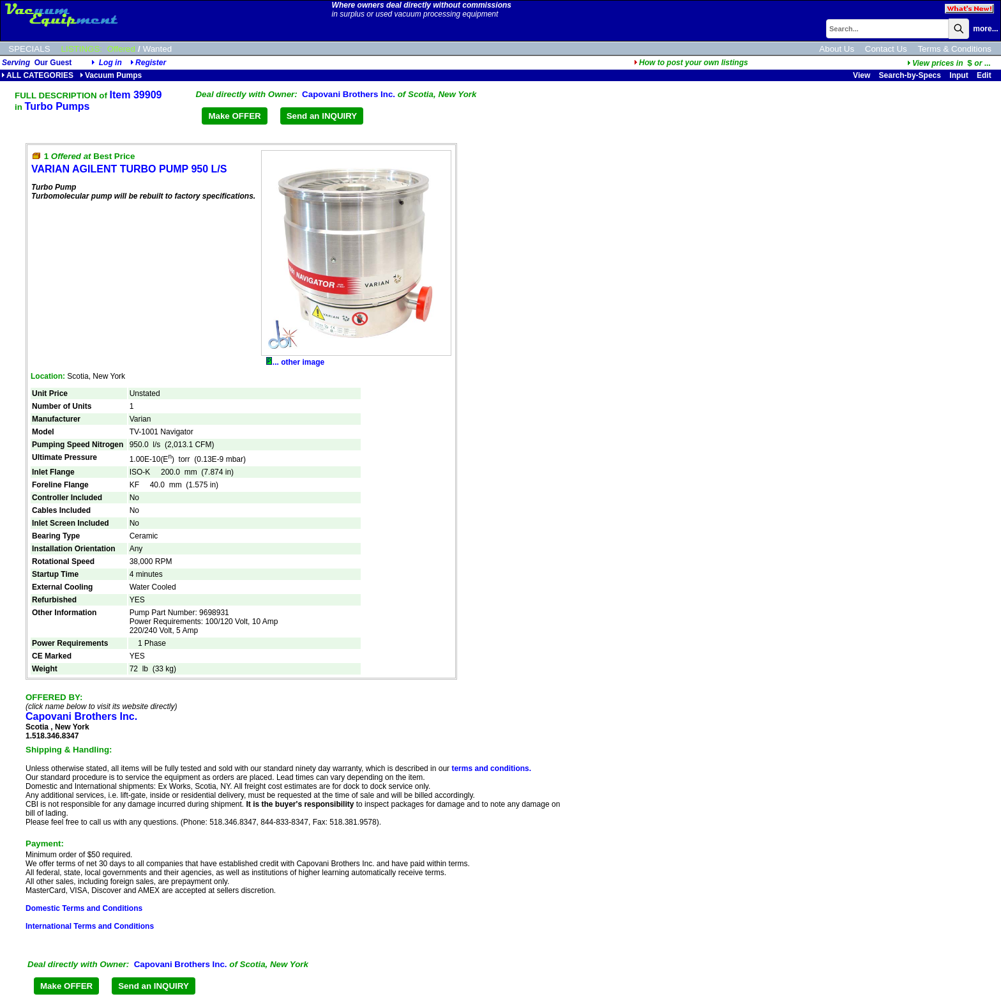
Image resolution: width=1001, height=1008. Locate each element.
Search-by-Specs (910, 75)
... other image (295, 362)
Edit (985, 75)
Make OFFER (234, 116)
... (949, 63)
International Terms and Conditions (90, 926)
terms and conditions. (491, 768)
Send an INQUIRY (322, 116)
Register (150, 62)
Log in (110, 62)
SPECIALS (29, 49)
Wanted (157, 49)
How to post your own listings (691, 62)
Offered (121, 49)
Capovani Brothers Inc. (348, 94)
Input (958, 75)
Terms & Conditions (954, 49)
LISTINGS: (81, 49)
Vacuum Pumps (111, 75)
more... (985, 28)
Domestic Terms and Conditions (84, 908)
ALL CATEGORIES (37, 75)
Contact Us (886, 49)
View (861, 75)
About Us (836, 49)
